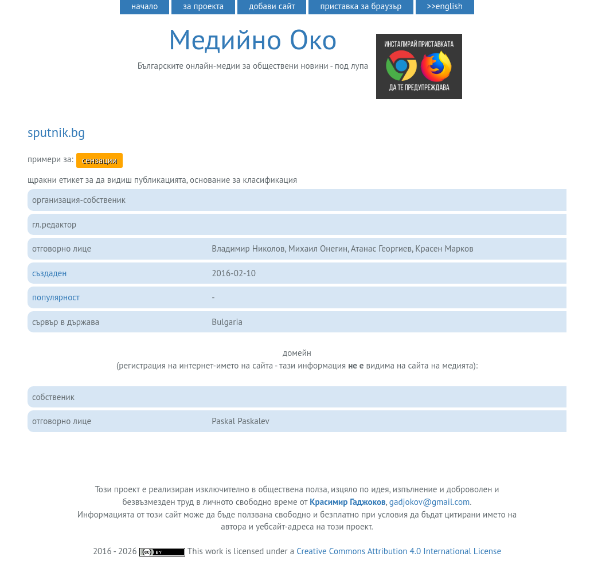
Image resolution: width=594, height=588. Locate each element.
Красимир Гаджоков (347, 501)
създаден (49, 273)
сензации (99, 160)
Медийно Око (253, 39)
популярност (56, 297)
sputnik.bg (56, 132)
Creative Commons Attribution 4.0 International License (398, 551)
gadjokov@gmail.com (429, 501)
